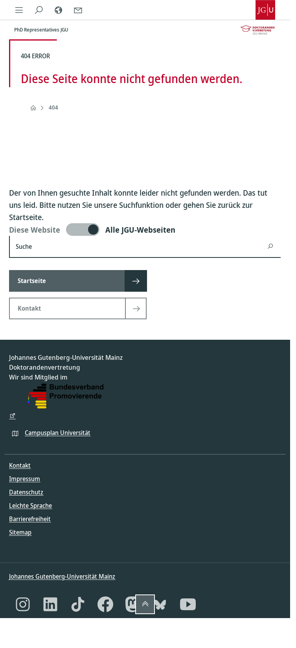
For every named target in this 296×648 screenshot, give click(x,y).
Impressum (24, 478)
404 (53, 107)
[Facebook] (105, 604)
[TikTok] (78, 604)
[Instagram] (23, 604)
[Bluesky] (160, 604)
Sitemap (20, 532)
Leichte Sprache (30, 505)
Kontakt (20, 465)
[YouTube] (188, 604)
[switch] (145, 229)
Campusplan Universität (57, 432)
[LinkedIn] (50, 604)
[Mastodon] (133, 604)
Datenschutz (26, 492)
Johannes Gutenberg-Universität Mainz (62, 576)
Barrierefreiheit (30, 519)
